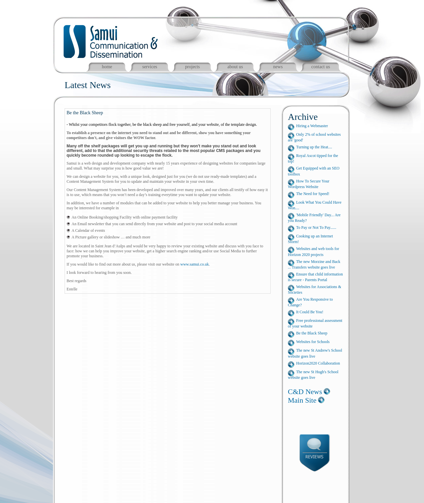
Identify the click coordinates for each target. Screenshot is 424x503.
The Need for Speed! (312, 193)
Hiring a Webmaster (312, 126)
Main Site (302, 400)
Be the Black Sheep (311, 333)
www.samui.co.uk (194, 264)
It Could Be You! (309, 312)
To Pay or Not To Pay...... (316, 227)
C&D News (305, 391)
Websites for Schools (313, 341)
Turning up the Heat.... (314, 147)
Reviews (319, 454)
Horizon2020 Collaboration (318, 363)
